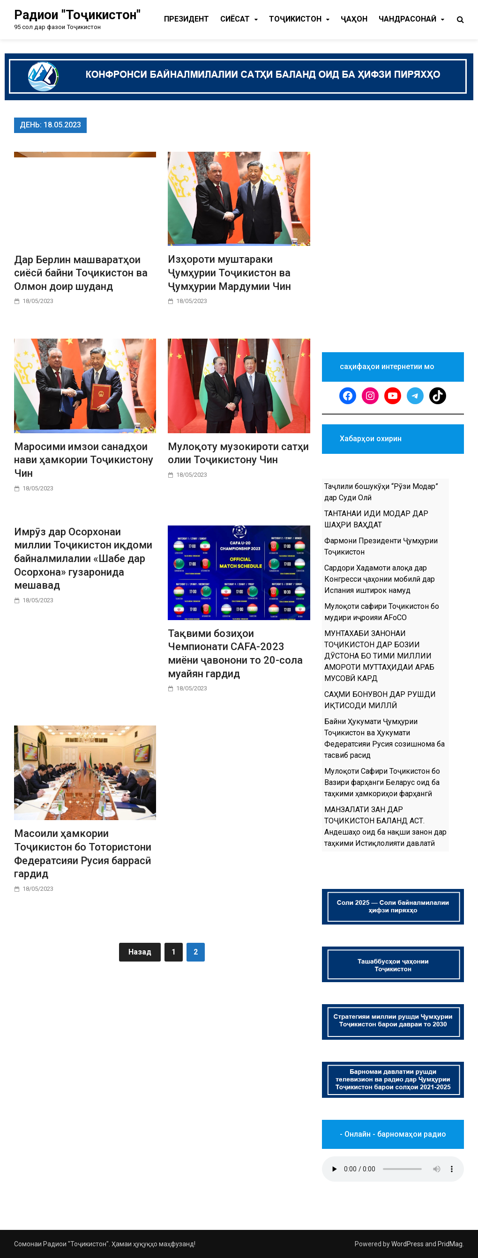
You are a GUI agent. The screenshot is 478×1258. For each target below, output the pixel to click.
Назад (139, 951)
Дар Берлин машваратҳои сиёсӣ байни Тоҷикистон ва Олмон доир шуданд (81, 273)
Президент (186, 19)
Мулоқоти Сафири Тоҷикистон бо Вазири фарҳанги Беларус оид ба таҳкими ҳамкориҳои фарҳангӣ (382, 782)
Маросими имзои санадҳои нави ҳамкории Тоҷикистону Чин (83, 460)
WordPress (407, 1244)
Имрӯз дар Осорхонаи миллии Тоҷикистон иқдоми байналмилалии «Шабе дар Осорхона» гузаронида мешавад (83, 558)
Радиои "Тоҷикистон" (77, 14)
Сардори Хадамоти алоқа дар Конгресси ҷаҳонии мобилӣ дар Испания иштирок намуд (379, 579)
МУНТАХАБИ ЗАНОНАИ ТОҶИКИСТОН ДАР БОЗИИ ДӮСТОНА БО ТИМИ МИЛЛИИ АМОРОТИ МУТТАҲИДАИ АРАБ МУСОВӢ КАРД (379, 656)
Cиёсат (235, 19)
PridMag (450, 1244)
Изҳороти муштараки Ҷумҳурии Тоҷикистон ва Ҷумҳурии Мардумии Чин (229, 272)
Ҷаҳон (354, 19)
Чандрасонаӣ (407, 19)
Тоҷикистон (295, 19)
